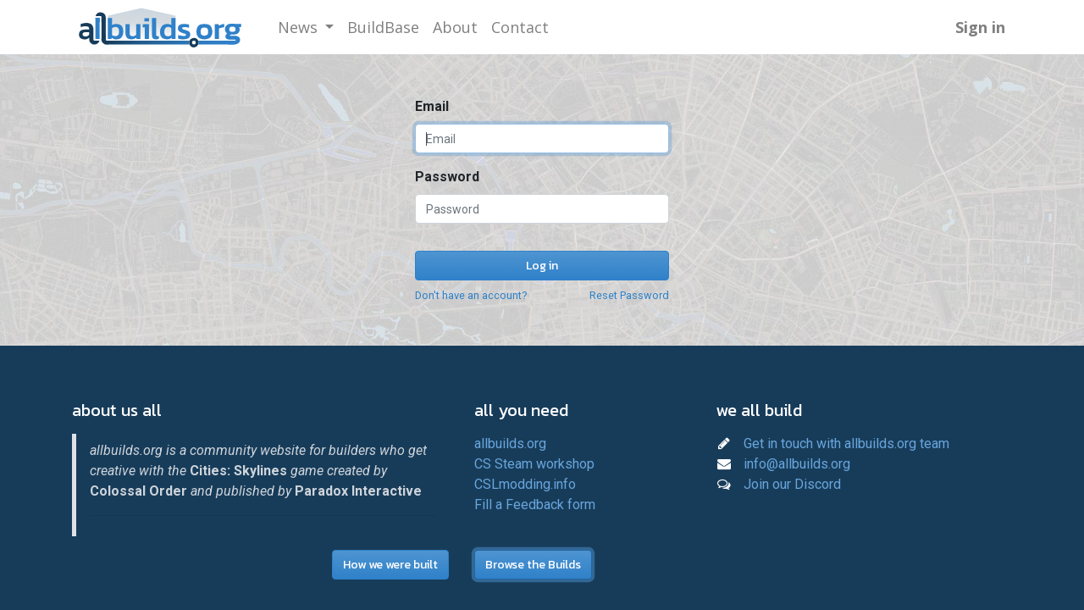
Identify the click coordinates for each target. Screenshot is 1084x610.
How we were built (390, 565)
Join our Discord (792, 484)
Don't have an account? (471, 295)
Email (432, 106)
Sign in (980, 27)
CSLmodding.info (525, 484)
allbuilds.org (510, 443)
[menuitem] (383, 27)
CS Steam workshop (534, 464)
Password (447, 177)
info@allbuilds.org (797, 464)
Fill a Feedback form (534, 504)
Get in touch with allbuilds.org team (846, 443)
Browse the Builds (533, 565)
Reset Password (629, 295)
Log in (542, 265)
